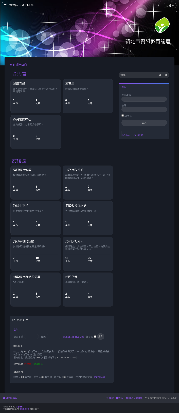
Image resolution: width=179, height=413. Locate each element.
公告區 (19, 74)
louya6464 (99, 377)
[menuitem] (27, 5)
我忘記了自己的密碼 (73, 336)
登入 (15, 329)
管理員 (27, 364)
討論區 (19, 160)
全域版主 (38, 364)
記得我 (91, 336)
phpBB (19, 406)
